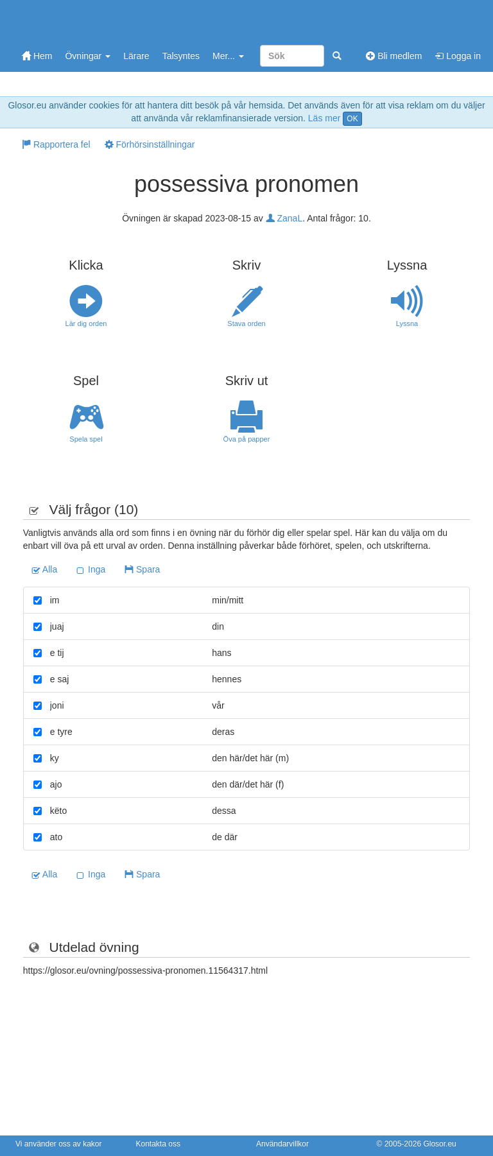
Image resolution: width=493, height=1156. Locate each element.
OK (352, 118)
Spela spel (86, 422)
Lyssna (407, 306)
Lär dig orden (86, 306)
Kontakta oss (158, 1143)
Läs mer (324, 118)
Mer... (228, 56)
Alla (44, 569)
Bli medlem (394, 56)
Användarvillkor (282, 1143)
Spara (142, 569)
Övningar (87, 56)
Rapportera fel (56, 144)
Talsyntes (181, 56)
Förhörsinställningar (150, 144)
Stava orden (246, 306)
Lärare (136, 56)
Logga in (458, 56)
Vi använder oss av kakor (58, 1143)
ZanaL (284, 218)
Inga (90, 569)
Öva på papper (246, 422)
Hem (37, 56)
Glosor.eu (439, 1143)
